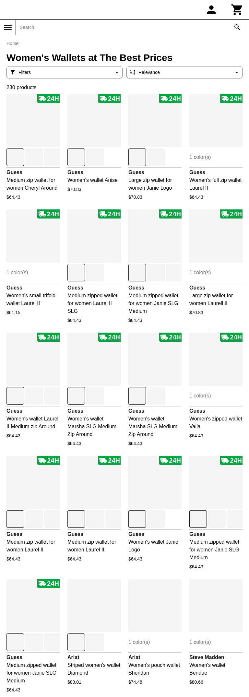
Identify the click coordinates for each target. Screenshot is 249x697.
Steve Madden (206, 657)
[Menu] (8, 27)
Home (12, 43)
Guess (14, 172)
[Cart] (237, 9)
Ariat (73, 657)
